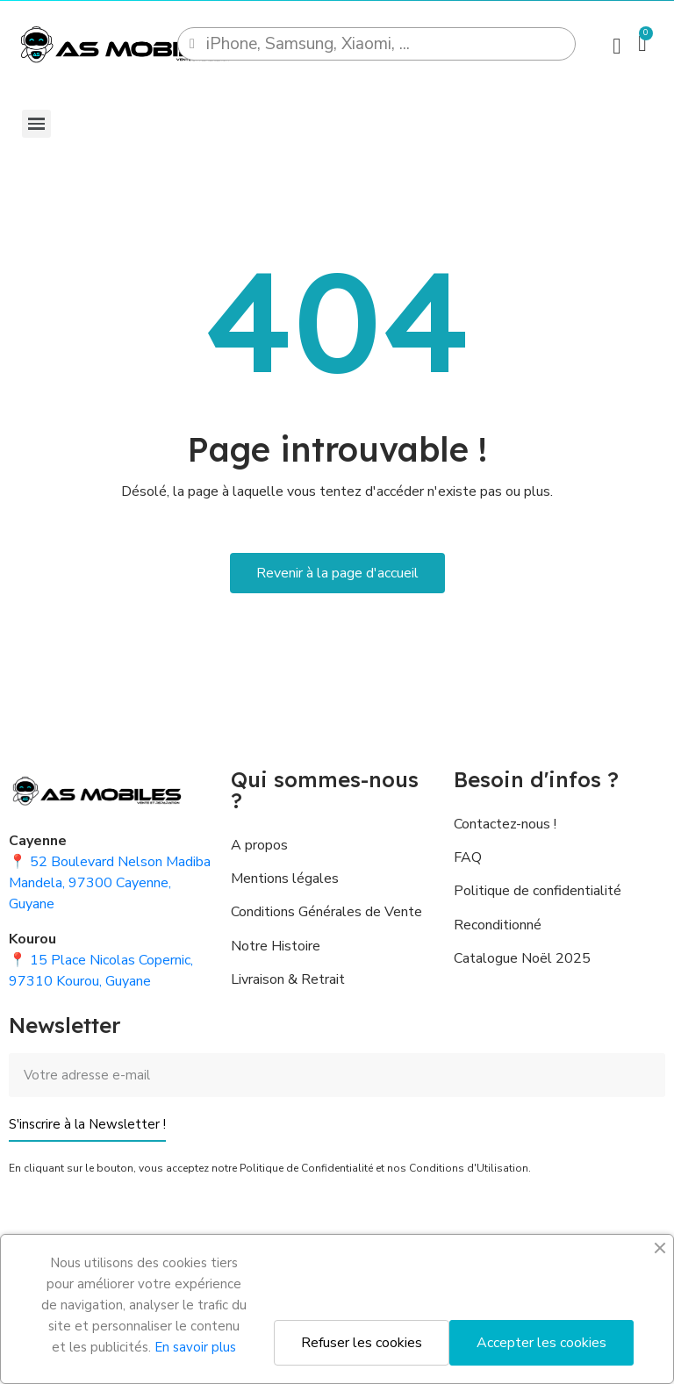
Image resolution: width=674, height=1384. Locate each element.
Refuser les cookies (361, 1342)
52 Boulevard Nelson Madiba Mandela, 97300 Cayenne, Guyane (110, 883)
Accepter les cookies (541, 1342)
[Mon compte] (616, 46)
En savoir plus (195, 1347)
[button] (337, 573)
